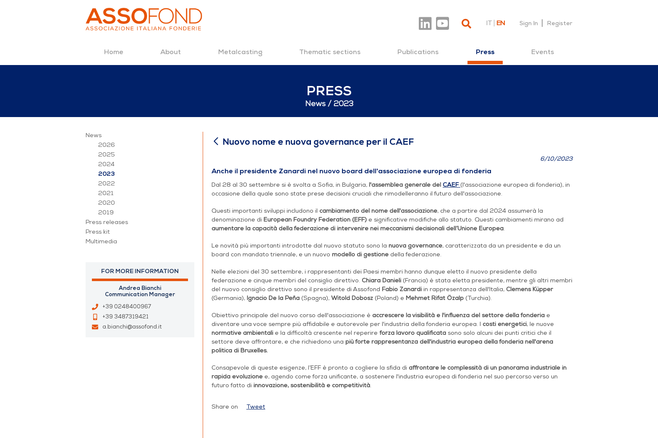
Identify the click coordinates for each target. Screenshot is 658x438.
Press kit (98, 231)
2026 (106, 145)
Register (559, 23)
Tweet (255, 406)
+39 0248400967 (126, 306)
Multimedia (101, 241)
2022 (106, 183)
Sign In (529, 23)
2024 (106, 164)
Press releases (107, 222)
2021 (106, 193)
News (94, 135)
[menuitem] (114, 52)
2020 (106, 202)
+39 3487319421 (125, 316)
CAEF (451, 184)
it (489, 23)
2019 (106, 212)
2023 (106, 173)
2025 (106, 154)
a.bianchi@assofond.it (132, 326)
